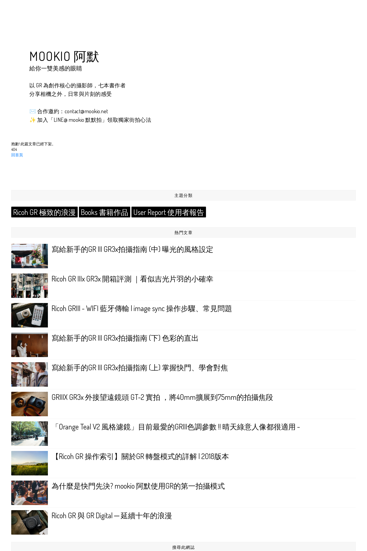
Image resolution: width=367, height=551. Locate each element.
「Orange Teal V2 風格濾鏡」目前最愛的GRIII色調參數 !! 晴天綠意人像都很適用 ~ (176, 426)
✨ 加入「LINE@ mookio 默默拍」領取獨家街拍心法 (90, 119)
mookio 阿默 (64, 56)
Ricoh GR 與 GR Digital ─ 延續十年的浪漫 (112, 514)
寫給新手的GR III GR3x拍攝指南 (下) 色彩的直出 (125, 337)
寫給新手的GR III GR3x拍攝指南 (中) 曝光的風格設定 (132, 248)
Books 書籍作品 (99, 211)
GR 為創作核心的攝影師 (64, 85)
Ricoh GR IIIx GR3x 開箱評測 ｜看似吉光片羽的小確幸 (132, 278)
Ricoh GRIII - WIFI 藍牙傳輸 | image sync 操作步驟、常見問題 (142, 307)
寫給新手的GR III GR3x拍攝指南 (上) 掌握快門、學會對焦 (140, 366)
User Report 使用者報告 (160, 211)
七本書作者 (112, 85)
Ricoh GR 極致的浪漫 (42, 211)
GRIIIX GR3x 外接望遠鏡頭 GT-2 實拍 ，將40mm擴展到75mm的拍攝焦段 (162, 396)
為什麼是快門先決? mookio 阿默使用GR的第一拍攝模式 (138, 485)
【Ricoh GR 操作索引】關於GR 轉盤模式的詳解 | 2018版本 (140, 455)
